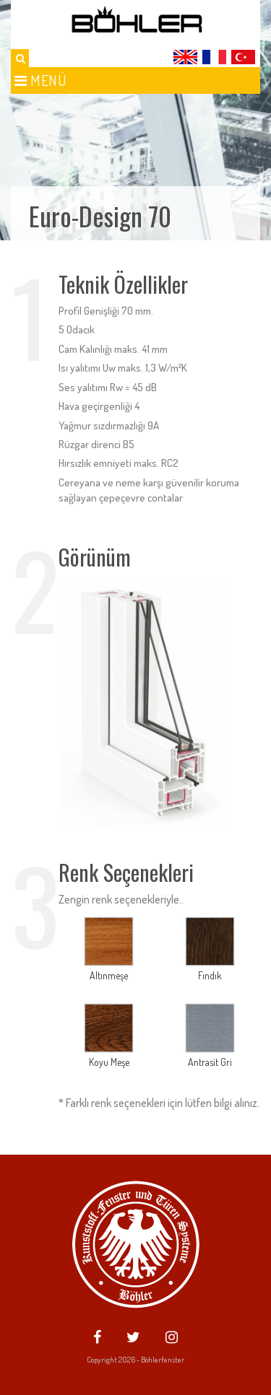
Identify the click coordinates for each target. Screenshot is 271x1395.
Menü (40, 80)
